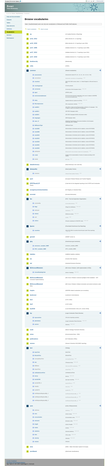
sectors (37, 324)
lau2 (31, 304)
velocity (37, 438)
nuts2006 (37, 131)
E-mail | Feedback (12, 461)
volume (37, 441)
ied (31, 263)
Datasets (9, 19)
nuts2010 (37, 135)
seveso (32, 343)
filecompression (39, 103)
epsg (36, 100)
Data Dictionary (19, 13)
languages (37, 118)
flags (36, 206)
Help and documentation (13, 16)
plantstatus (38, 320)
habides (32, 254)
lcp (31, 313)
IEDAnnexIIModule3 (36, 277)
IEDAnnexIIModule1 (36, 268)
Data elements (11, 26)
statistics (37, 431)
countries (37, 81)
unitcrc (36, 220)
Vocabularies (10, 32)
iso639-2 (37, 107)
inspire (32, 290)
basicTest (37, 352)
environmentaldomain (40, 95)
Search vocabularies (31, 29)
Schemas (9, 29)
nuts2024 (37, 148)
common (33, 70)
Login (88, 1)
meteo (36, 427)
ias (31, 259)
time (36, 434)
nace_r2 (37, 121)
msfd (31, 329)
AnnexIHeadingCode (40, 272)
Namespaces (10, 38)
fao (31, 199)
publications (34, 339)
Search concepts (44, 29)
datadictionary (34, 164)
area (36, 413)
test (31, 348)
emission (37, 420)
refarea (36, 213)
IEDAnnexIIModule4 (36, 284)
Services (9, 35)
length (36, 424)
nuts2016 (37, 141)
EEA (13, 1)
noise (32, 334)
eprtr (31, 179)
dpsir (36, 92)
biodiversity (34, 61)
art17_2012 (33, 52)
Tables (8, 22)
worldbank (33, 451)
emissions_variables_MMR (42, 245)
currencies (37, 89)
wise (31, 446)
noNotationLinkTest (40, 372)
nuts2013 (37, 138)
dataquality (33, 169)
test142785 (37, 379)
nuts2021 (37, 145)
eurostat (32, 194)
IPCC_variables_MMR (40, 249)
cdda (31, 66)
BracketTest (38, 355)
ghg (31, 241)
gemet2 (32, 237)
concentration (38, 417)
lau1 (31, 299)
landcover (33, 295)
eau (36, 362)
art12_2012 (33, 38)
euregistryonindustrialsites (39, 190)
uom (31, 406)
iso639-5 (37, 114)
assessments (38, 74)
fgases (32, 226)
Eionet (13, 13)
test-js (36, 376)
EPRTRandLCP (35, 183)
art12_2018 (33, 43)
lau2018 (32, 308)
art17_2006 (33, 48)
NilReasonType (39, 125)
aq (31, 34)
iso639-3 (37, 111)
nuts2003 (37, 128)
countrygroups (39, 85)
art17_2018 (33, 57)
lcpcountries (38, 317)
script (36, 155)
